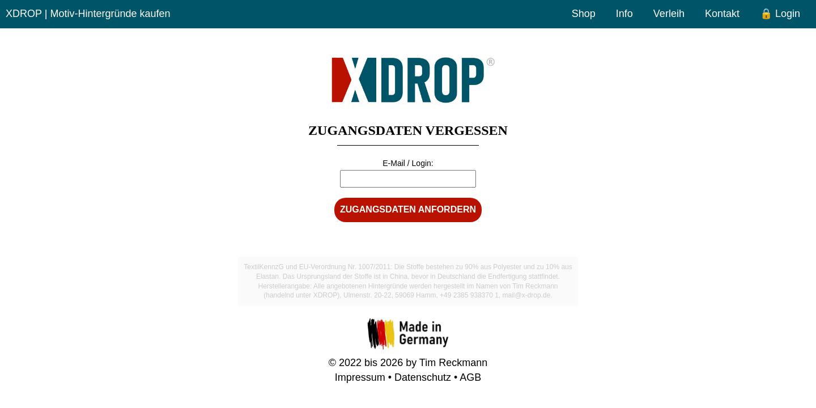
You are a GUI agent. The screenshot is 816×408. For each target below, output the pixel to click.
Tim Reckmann (453, 362)
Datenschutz (422, 377)
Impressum (360, 377)
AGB (470, 377)
